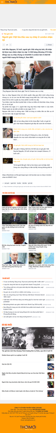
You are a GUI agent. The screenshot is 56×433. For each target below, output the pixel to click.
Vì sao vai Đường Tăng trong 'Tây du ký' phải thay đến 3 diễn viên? (28, 282)
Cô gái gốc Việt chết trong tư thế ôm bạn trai (29, 145)
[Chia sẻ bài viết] (49, 44)
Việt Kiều (24, 183)
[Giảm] (3, 44)
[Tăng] (10, 44)
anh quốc (7, 183)
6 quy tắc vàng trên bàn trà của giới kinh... (38, 30)
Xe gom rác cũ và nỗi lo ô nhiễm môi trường (21, 292)
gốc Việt (30, 183)
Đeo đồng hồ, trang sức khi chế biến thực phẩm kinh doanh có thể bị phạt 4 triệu (28, 308)
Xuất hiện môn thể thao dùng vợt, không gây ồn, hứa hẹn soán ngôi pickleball (28, 301)
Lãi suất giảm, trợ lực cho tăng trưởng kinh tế (21, 317)
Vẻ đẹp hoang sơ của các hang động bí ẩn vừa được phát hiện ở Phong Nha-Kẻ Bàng (28, 313)
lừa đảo (19, 183)
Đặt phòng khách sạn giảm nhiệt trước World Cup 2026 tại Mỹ (27, 304)
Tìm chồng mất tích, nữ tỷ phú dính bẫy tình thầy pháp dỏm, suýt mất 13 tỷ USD (28, 288)
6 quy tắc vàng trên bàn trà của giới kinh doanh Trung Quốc (26, 284)
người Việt (13, 183)
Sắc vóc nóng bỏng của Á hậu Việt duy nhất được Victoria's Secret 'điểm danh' (28, 296)
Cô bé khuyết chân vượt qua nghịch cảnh (27, 118)
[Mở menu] (2, 2)
